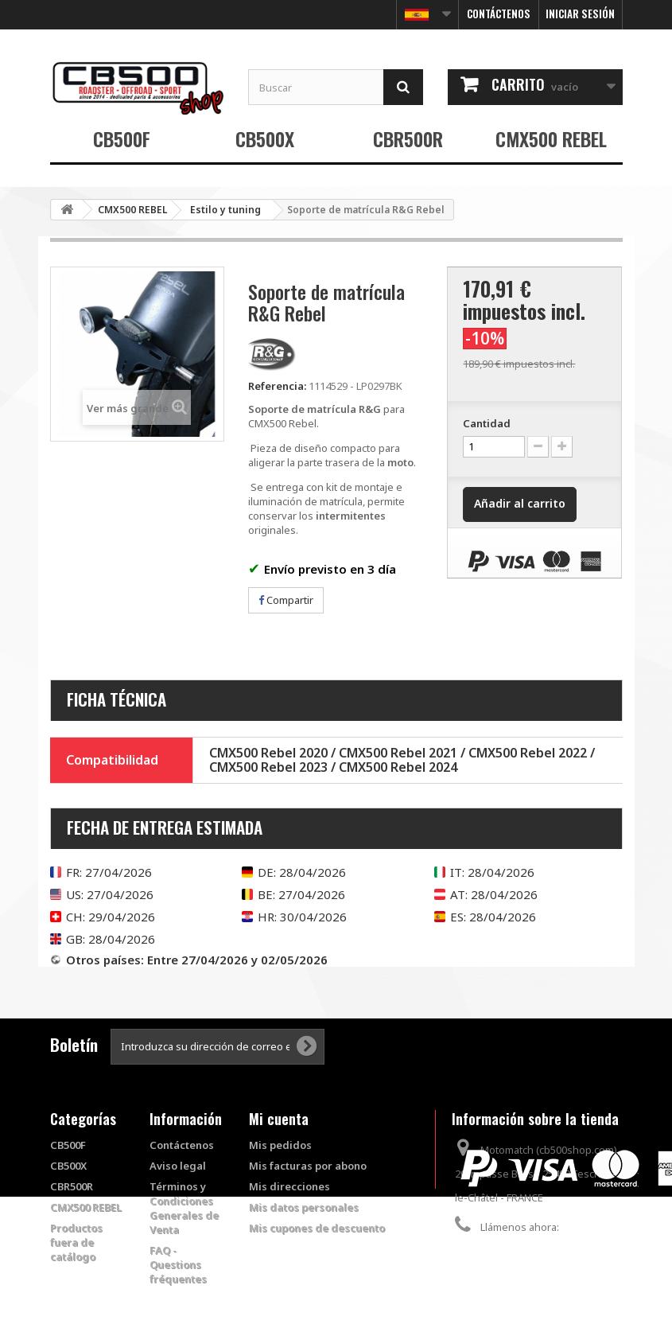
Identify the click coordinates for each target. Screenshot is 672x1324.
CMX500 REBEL (551, 138)
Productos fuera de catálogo (76, 1242)
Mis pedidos (280, 1145)
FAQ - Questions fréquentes (178, 1264)
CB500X (264, 138)
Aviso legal (178, 1165)
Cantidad (487, 423)
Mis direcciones (289, 1186)
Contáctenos (498, 13)
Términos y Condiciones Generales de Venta (184, 1207)
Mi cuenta (279, 1118)
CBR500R (408, 138)
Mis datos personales (304, 1207)
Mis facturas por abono (308, 1165)
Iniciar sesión (580, 13)
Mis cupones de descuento (317, 1228)
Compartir (285, 600)
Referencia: (277, 386)
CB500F (121, 138)
